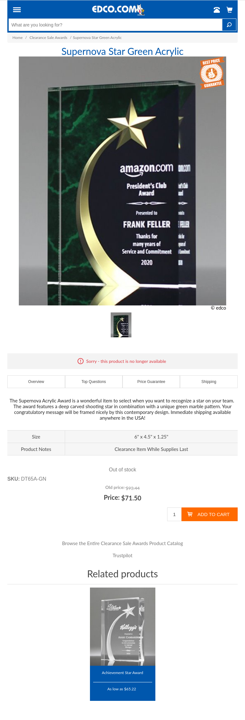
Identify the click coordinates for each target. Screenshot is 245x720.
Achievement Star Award (122, 672)
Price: (112, 497)
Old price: (114, 487)
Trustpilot (122, 555)
